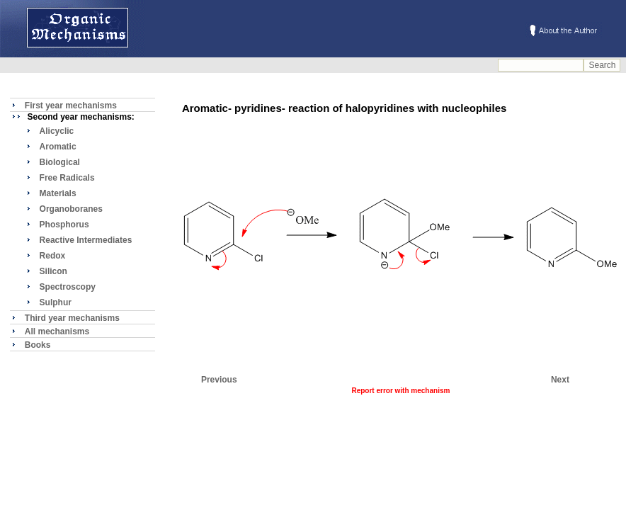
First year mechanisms (71, 105)
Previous (219, 380)
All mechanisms (57, 331)
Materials (58, 193)
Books (38, 345)
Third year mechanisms (72, 318)
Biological (60, 162)
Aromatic (58, 147)
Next (560, 380)
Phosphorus (64, 225)
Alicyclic (57, 131)
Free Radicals (67, 178)
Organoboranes (71, 209)
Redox (53, 256)
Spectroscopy (68, 287)
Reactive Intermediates (86, 240)
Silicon (53, 271)
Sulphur (56, 302)
